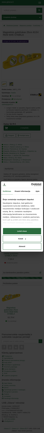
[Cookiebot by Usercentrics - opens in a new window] (31, 184)
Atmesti (22, 246)
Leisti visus (22, 231)
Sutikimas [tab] (7, 191)
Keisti (22, 239)
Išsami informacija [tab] (22, 191)
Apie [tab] (37, 191)
